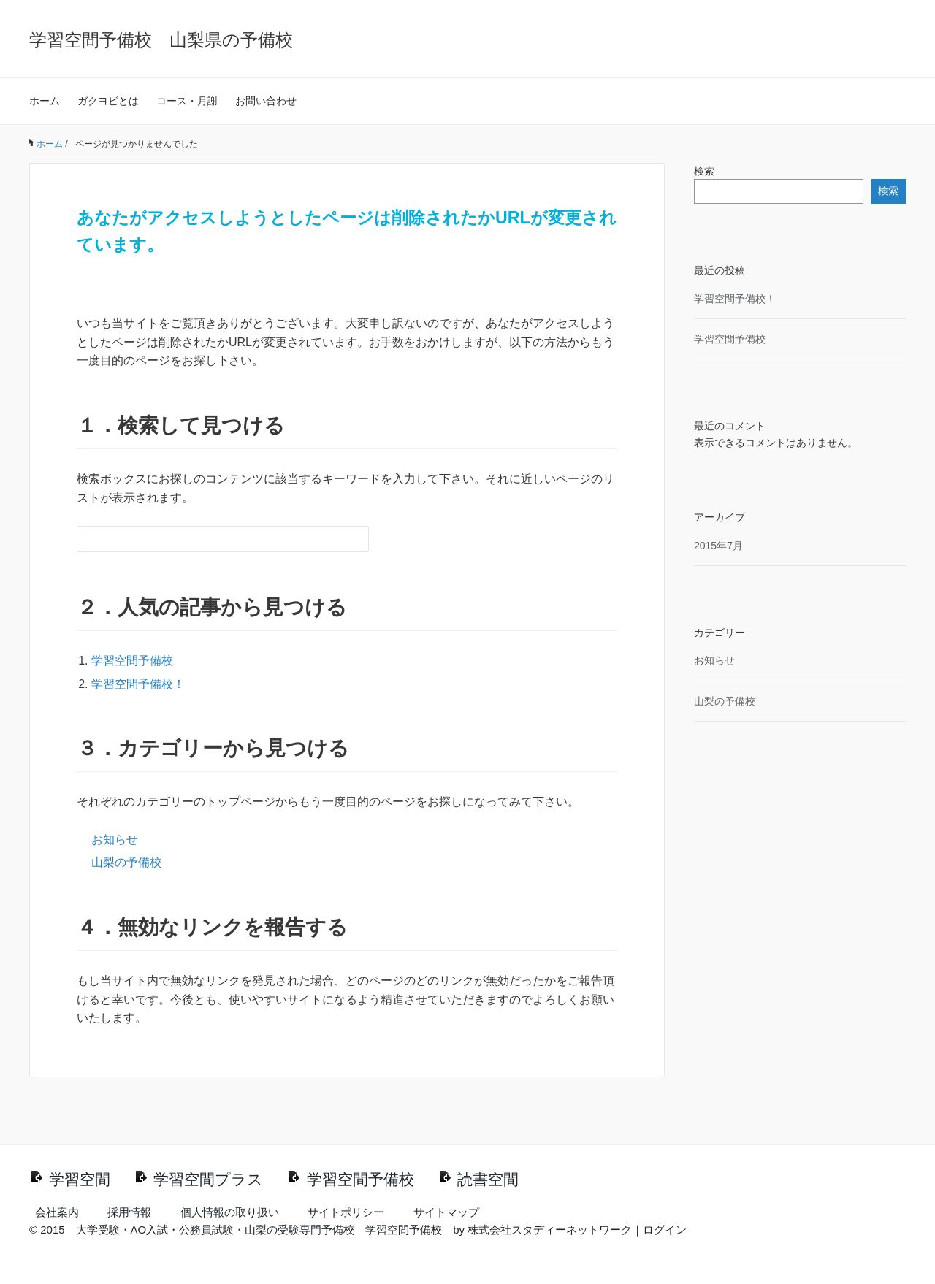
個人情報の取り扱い (229, 1212)
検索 (704, 171)
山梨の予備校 (126, 862)
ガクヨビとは (108, 101)
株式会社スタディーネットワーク (550, 1229)
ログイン (665, 1229)
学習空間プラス (208, 1179)
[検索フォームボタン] (355, 539)
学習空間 (79, 1179)
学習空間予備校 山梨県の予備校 (161, 40)
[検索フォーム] (208, 539)
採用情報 (129, 1212)
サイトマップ (446, 1212)
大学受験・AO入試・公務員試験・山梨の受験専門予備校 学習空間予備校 (259, 1229)
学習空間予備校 (132, 660)
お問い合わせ (266, 101)
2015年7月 (718, 545)
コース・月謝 (187, 101)
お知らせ (114, 839)
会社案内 (57, 1212)
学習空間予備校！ (138, 684)
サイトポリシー (346, 1212)
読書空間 (488, 1179)
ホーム (44, 101)
